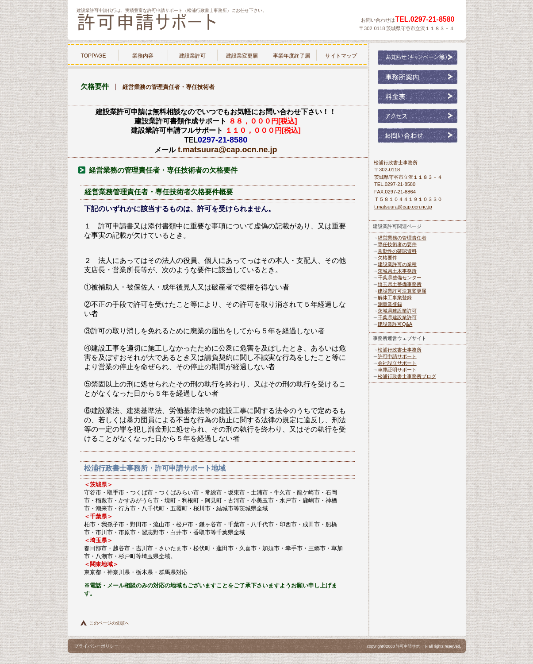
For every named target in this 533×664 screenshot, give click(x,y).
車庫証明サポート (397, 369)
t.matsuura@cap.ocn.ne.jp (227, 149)
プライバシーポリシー (96, 646)
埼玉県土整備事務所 (400, 284)
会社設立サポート (397, 363)
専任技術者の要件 (397, 244)
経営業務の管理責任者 (402, 237)
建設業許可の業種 (397, 264)
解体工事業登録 (395, 297)
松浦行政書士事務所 (183, 24)
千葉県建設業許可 (397, 317)
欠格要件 (387, 257)
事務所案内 (417, 77)
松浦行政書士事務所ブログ (407, 376)
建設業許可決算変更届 (402, 290)
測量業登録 (390, 304)
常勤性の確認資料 (397, 251)
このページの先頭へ (109, 623)
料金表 (417, 96)
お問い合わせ (417, 135)
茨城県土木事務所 (397, 271)
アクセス (417, 116)
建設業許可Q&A (395, 324)
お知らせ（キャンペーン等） (417, 57)
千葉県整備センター (400, 277)
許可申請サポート (397, 356)
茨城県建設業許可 (397, 310)
